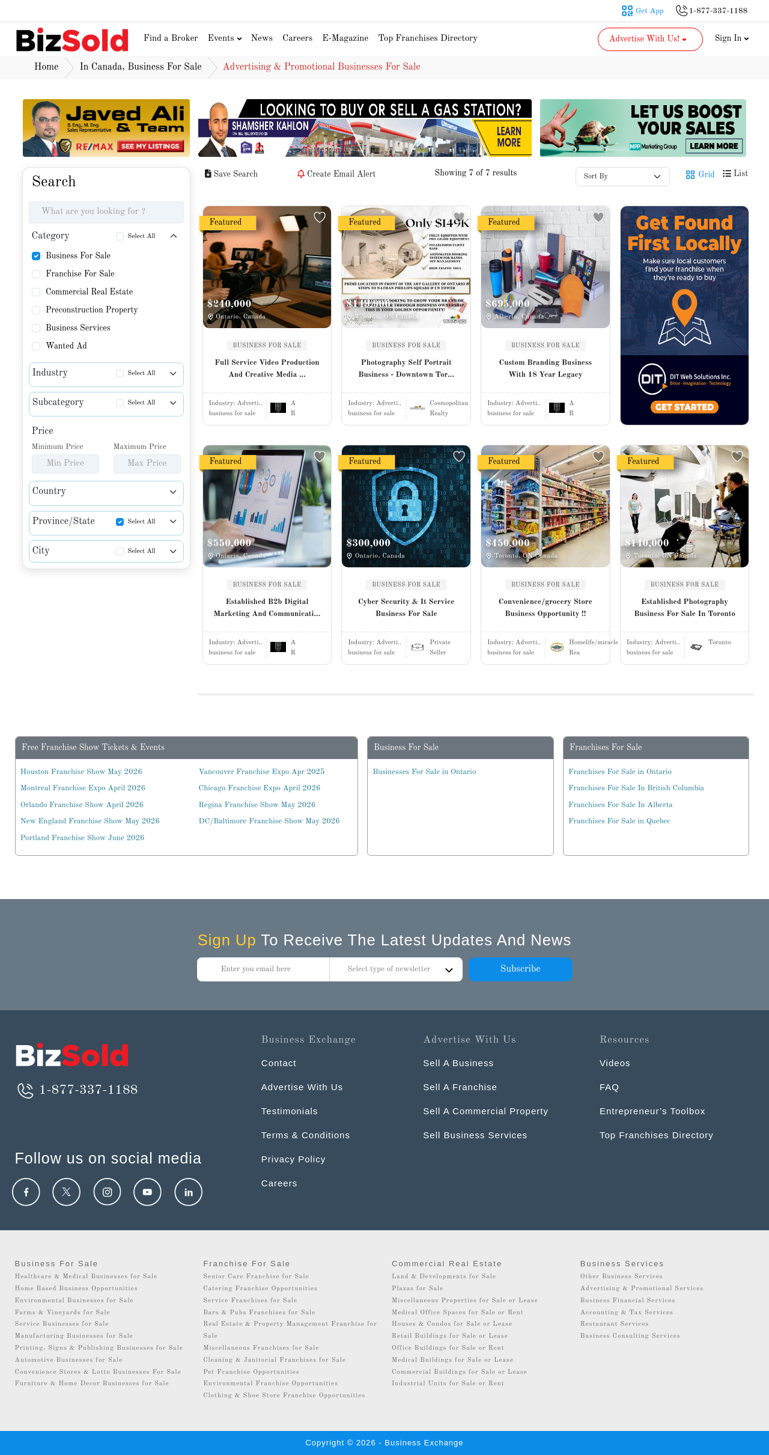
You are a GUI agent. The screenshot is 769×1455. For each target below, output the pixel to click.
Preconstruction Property (92, 310)
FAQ (609, 1087)
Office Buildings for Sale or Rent (448, 1348)
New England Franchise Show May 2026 (90, 821)
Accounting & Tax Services (626, 1313)
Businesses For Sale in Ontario (424, 772)
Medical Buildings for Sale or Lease (453, 1360)
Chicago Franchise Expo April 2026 (260, 788)
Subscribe (520, 969)
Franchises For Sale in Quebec (619, 821)
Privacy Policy (293, 1159)
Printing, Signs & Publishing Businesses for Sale (99, 1348)
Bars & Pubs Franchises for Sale (259, 1313)
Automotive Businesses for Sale (69, 1360)
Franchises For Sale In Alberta (620, 805)
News (262, 38)
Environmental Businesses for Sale (74, 1301)
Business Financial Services (628, 1301)
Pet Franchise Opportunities (251, 1372)
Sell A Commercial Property (486, 1111)
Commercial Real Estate (89, 292)
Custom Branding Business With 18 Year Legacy (545, 369)
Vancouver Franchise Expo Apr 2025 (262, 772)
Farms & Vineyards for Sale (63, 1313)
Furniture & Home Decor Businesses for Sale (92, 1383)
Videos (615, 1063)
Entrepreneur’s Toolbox (652, 1111)
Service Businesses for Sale (62, 1324)
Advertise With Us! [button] (649, 39)
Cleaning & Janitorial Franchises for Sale (274, 1360)
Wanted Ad (66, 346)
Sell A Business (458, 1063)
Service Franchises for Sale (250, 1301)
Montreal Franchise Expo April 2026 (82, 788)
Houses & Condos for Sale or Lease (452, 1324)
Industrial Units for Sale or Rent (448, 1383)
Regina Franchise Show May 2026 (257, 805)
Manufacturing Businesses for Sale (74, 1336)
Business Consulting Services (630, 1336)
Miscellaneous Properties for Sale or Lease (465, 1301)
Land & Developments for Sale (444, 1277)
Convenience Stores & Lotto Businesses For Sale (98, 1372)
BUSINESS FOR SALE (267, 346)
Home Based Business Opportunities (76, 1289)
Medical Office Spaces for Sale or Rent (458, 1313)
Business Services (78, 328)
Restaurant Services (614, 1324)
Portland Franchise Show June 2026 (82, 838)
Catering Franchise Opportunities (260, 1289)
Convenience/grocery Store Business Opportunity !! (545, 608)
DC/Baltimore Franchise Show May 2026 (269, 821)
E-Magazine (345, 38)
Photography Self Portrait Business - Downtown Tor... (406, 369)
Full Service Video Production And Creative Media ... (266, 369)
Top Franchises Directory (428, 38)
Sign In (732, 38)
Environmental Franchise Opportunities (270, 1383)
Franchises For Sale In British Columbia (636, 788)
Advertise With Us (302, 1087)
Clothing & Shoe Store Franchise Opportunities (284, 1395)
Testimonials (289, 1111)
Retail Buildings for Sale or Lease (450, 1336)
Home (46, 67)
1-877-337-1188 (76, 1090)
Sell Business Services (475, 1135)
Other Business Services (621, 1277)
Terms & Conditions (305, 1135)
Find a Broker (171, 38)
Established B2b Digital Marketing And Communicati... (266, 608)
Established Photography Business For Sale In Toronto (684, 608)
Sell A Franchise (460, 1087)
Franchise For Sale (80, 274)
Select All (142, 236)
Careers (297, 38)
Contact (279, 1063)
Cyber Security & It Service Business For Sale (406, 608)
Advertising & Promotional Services (642, 1289)
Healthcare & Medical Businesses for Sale (86, 1277)
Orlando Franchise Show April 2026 (82, 805)
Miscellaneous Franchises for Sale (261, 1348)
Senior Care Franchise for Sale (256, 1277)
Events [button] (226, 38)
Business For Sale (78, 256)
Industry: (236, 403)
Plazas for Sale (417, 1289)
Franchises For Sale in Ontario (620, 772)
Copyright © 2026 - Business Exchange (384, 1442)
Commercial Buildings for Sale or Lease (459, 1372)
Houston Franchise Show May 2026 (81, 772)
